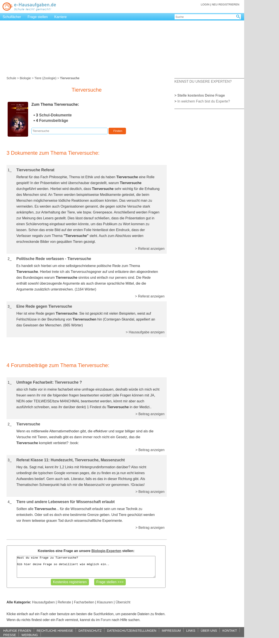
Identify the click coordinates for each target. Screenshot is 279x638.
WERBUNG (29, 634)
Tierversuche (28, 424)
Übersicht (123, 602)
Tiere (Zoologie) (45, 78)
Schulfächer (12, 17)
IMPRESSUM (171, 630)
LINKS (190, 630)
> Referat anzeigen (150, 248)
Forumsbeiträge (53, 120)
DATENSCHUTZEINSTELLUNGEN (131, 630)
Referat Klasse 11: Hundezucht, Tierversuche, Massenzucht (70, 460)
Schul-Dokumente (55, 115)
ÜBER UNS (209, 630)
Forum (106, 620)
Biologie (25, 78)
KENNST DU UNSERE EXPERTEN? (203, 81)
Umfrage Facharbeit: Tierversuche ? (49, 382)
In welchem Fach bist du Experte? (203, 101)
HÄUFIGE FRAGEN (17, 630)
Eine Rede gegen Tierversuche (44, 306)
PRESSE (9, 634)
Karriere (60, 17)
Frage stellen (38, 17)
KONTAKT (229, 630)
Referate (64, 602)
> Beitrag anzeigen (150, 414)
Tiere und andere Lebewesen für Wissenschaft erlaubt (65, 502)
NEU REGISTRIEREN (225, 4)
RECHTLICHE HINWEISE (55, 630)
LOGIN (205, 4)
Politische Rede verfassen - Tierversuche (53, 259)
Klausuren (105, 602)
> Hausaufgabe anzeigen (145, 332)
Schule (11, 78)
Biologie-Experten (106, 551)
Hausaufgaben (43, 602)
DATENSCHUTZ (90, 630)
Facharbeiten (84, 602)
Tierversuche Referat (35, 170)
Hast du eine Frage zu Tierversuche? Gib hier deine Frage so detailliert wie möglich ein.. (86, 567)
